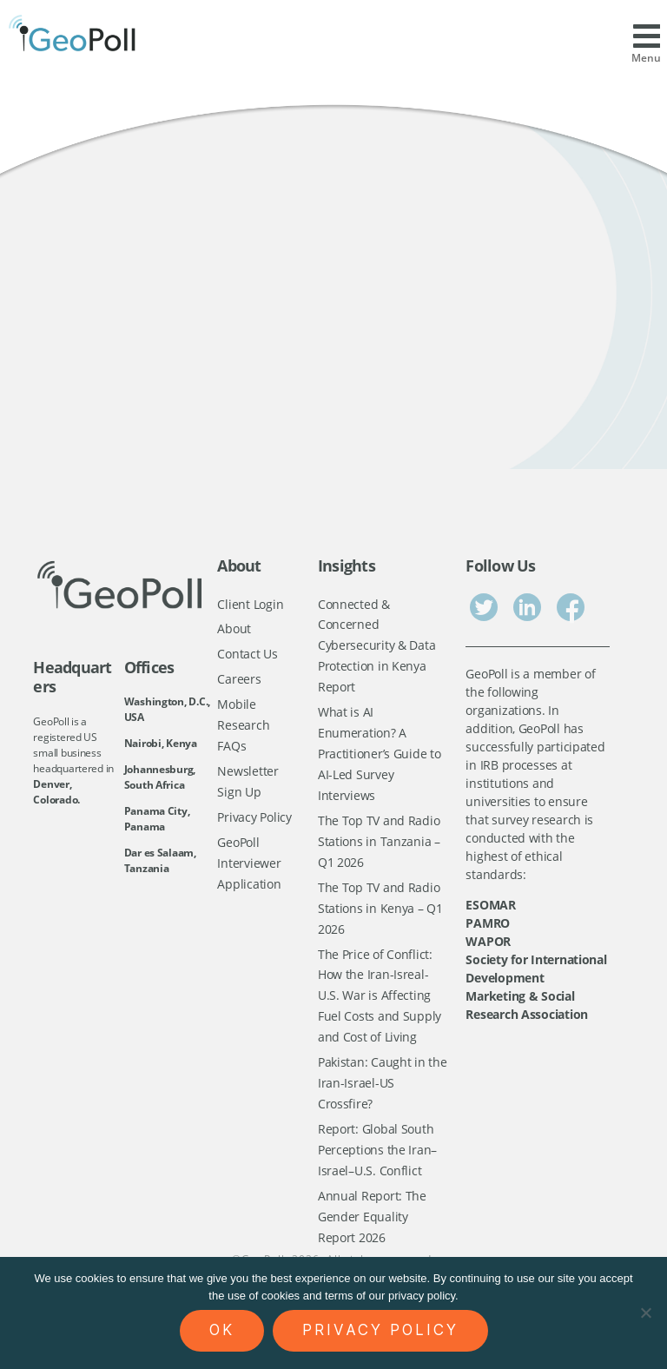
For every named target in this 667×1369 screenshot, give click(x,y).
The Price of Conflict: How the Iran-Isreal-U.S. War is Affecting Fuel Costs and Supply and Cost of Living (379, 1004)
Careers (239, 680)
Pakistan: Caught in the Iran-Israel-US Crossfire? (382, 1093)
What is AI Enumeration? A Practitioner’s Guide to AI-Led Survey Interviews (379, 757)
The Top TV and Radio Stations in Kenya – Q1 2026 (380, 914)
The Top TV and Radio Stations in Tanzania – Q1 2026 (379, 846)
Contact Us (247, 655)
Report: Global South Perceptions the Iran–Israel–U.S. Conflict (377, 1162)
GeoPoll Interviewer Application (249, 868)
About (234, 629)
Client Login (250, 604)
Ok (221, 1330)
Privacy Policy (254, 821)
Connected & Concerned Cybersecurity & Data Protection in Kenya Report (377, 647)
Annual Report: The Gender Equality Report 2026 (372, 1230)
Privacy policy (380, 1330)
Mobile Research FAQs (243, 727)
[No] (645, 1312)
